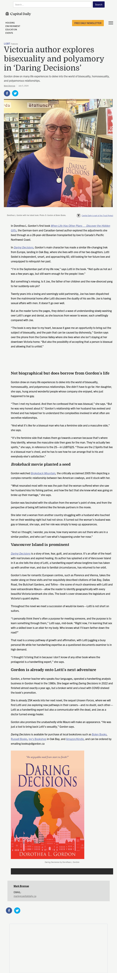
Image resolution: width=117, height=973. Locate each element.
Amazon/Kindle (75, 739)
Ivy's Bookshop (37, 739)
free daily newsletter (88, 23)
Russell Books (19, 739)
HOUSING (10, 22)
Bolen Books (99, 734)
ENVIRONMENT (12, 26)
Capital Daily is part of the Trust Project (97, 215)
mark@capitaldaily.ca (25, 896)
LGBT (7, 44)
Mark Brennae (9, 85)
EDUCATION (11, 29)
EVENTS (9, 33)
